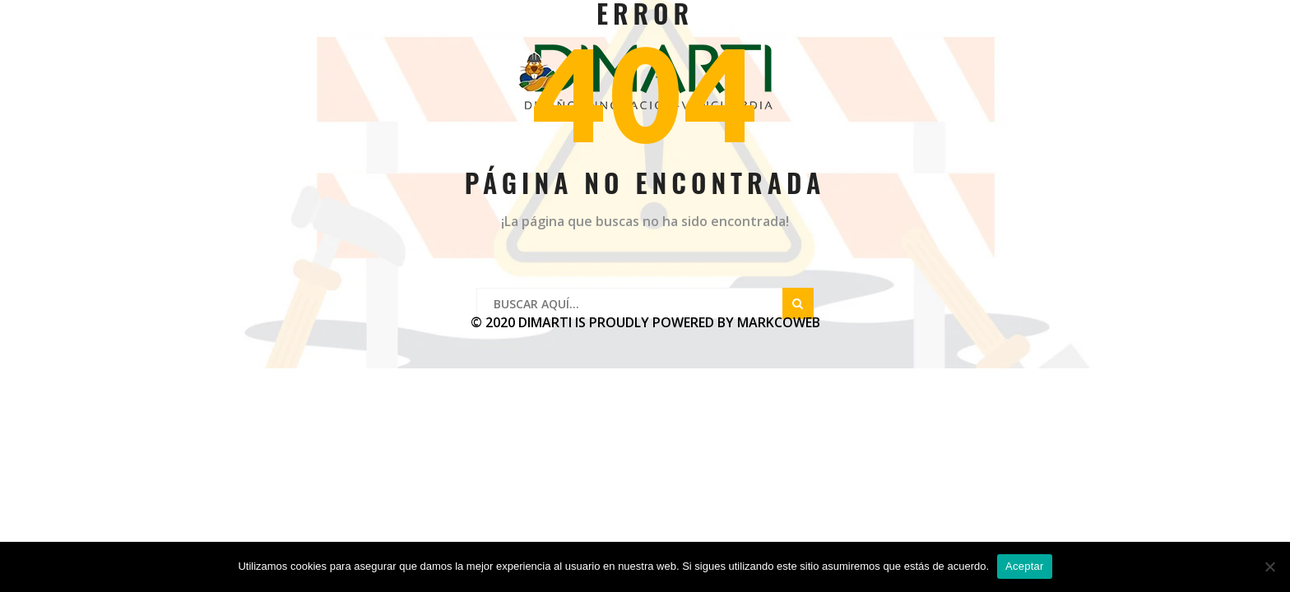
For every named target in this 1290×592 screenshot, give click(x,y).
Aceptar (1024, 566)
